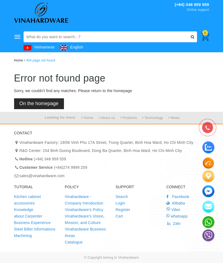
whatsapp (177, 216)
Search (122, 196)
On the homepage (39, 103)
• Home (87, 118)
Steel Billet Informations (35, 229)
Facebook (177, 196)
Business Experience (32, 222)
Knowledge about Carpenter (28, 212)
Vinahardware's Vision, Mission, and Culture (85, 219)
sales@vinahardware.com (42, 176)
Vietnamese (39, 47)
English (71, 47)
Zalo (173, 223)
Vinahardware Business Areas (85, 232)
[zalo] (208, 163)
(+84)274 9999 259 (53, 167)
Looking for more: (60, 117)
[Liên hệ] (208, 176)
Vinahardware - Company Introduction (84, 199)
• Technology (152, 118)
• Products (128, 118)
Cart (119, 216)
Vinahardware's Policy (84, 209)
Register (123, 209)
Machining (23, 235)
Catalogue (74, 242)
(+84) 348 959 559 (191, 4)
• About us (106, 118)
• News (174, 118)
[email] (208, 191)
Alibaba (175, 203)
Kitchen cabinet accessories (27, 199)
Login (120, 203)
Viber (173, 209)
